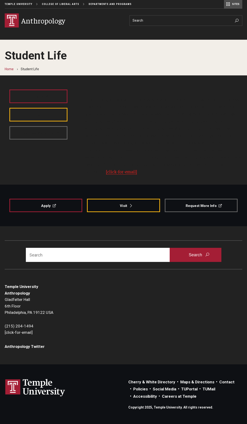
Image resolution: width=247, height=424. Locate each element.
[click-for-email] (121, 171)
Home (9, 69)
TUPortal (189, 389)
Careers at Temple (179, 396)
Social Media (164, 389)
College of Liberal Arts (60, 4)
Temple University (18, 4)
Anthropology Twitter (25, 346)
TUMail (209, 389)
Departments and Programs (110, 4)
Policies (140, 389)
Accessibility (145, 396)
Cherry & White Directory (151, 382)
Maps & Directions (197, 382)
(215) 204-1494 (19, 326)
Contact (227, 382)
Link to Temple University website (35, 387)
